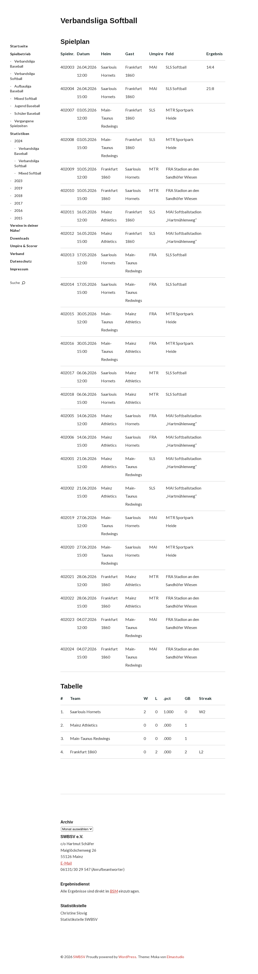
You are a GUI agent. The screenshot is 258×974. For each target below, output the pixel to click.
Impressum (19, 269)
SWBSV (35, 25)
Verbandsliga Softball (22, 76)
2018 (18, 195)
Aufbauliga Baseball (20, 88)
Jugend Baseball (27, 106)
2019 (18, 188)
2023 (18, 181)
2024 (18, 141)
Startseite (19, 46)
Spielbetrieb (20, 54)
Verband (17, 253)
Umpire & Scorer (24, 246)
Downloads (19, 238)
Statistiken (19, 133)
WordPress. (127, 957)
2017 (18, 203)
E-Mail (66, 863)
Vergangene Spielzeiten (22, 123)
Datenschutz (21, 261)
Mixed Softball (25, 98)
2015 (18, 218)
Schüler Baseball (27, 113)
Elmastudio (175, 957)
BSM (114, 891)
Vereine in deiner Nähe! (24, 228)
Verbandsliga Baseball (22, 63)
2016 (18, 210)
